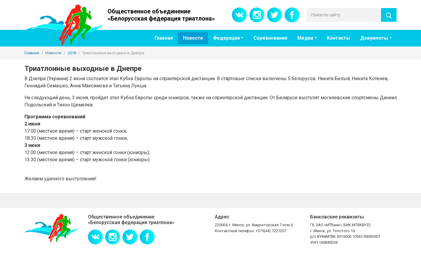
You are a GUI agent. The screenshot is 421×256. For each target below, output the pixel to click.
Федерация (226, 38)
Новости (193, 38)
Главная (164, 38)
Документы (374, 38)
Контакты (338, 38)
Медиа (305, 38)
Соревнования (270, 38)
